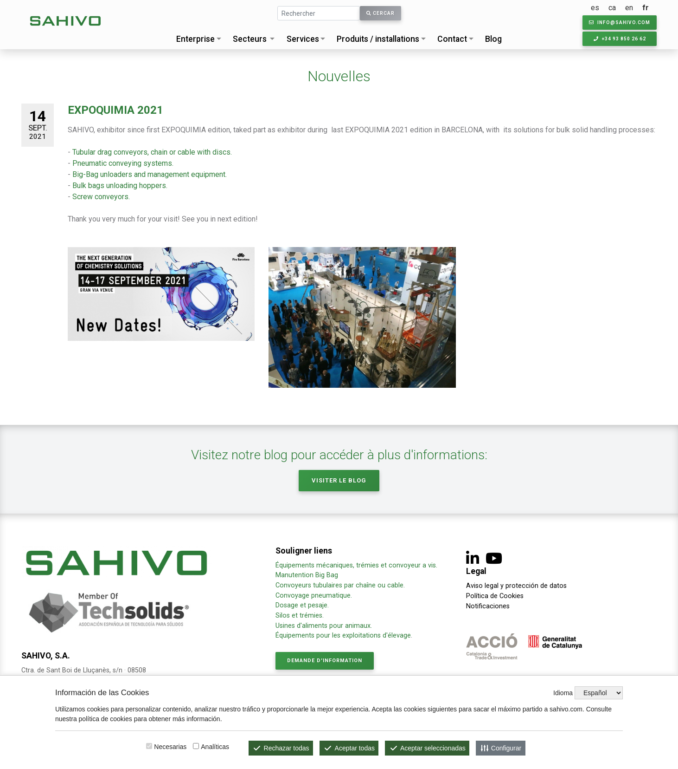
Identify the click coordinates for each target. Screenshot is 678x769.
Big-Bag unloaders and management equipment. (149, 174)
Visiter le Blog (339, 480)
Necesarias (170, 746)
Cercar (380, 13)
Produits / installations (378, 39)
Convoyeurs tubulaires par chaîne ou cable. (340, 585)
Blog (493, 39)
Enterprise (195, 39)
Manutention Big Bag (306, 575)
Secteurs (250, 39)
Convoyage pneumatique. (313, 596)
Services (303, 39)
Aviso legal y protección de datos (516, 586)
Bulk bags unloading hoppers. (119, 185)
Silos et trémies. (299, 615)
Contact (452, 39)
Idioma (563, 693)
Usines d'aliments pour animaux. (324, 626)
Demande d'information (324, 661)
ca (612, 7)
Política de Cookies (495, 596)
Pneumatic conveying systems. (121, 163)
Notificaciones (488, 606)
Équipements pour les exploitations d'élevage (343, 635)
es (595, 7)
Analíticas (215, 746)
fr (645, 7)
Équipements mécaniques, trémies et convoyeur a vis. (356, 565)
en (629, 7)
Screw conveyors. (101, 196)
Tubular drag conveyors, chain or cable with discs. (152, 152)
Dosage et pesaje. (302, 605)
